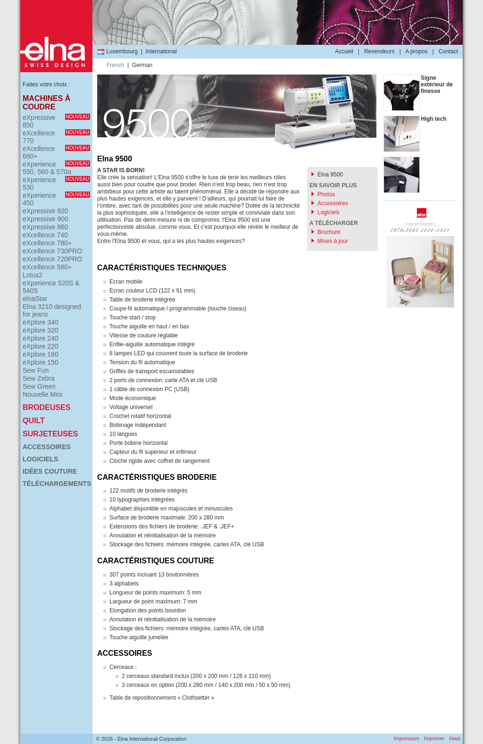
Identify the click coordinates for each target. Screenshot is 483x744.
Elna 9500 (330, 174)
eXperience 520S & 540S (51, 286)
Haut (454, 738)
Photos (326, 194)
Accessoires (47, 447)
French (115, 65)
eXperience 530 (56, 183)
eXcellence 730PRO (52, 251)
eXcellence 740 (45, 235)
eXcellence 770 (56, 136)
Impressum (406, 738)
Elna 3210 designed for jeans (52, 310)
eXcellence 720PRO (52, 259)
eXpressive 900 (45, 219)
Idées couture (50, 471)
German (142, 65)
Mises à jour (332, 241)
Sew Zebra (39, 378)
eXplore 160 (40, 354)
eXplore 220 (40, 346)
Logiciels (40, 459)
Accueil (344, 51)
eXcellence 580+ (47, 267)
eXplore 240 (40, 338)
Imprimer (434, 738)
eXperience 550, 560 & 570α (56, 168)
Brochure (329, 232)
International (161, 51)
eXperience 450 (56, 199)
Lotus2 (32, 275)
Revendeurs (379, 51)
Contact (448, 51)
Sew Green (39, 386)
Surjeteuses (50, 434)
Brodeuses (46, 407)
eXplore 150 (40, 362)
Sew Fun (36, 370)
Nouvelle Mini (42, 394)
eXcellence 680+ (56, 152)
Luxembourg (117, 51)
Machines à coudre (46, 102)
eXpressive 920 (45, 211)
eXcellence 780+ (47, 243)
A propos (416, 51)
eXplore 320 (40, 330)
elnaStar (35, 298)
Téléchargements (56, 483)
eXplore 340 (40, 322)
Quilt (34, 421)
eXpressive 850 (56, 121)
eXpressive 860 (45, 227)
